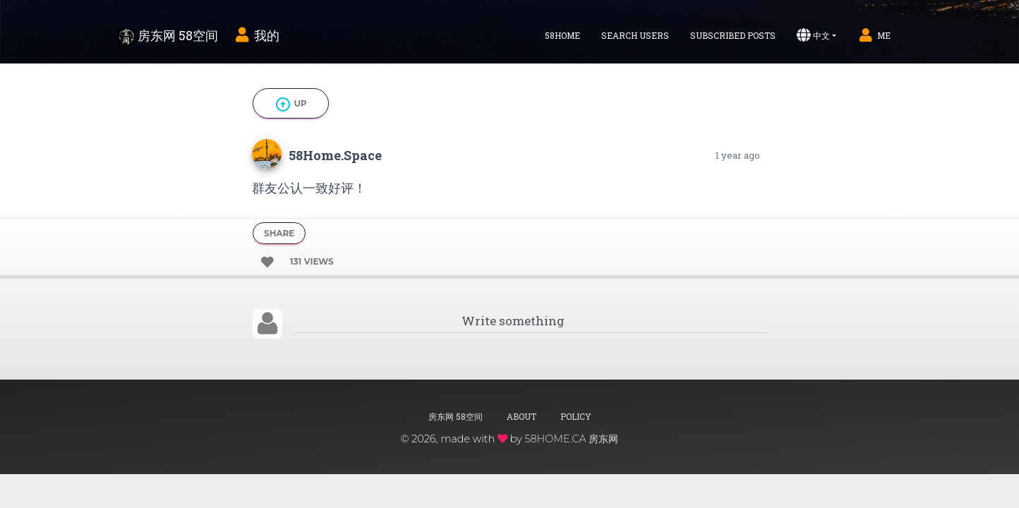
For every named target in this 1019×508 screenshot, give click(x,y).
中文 (813, 35)
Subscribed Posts (733, 35)
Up (291, 104)
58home (562, 35)
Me (874, 35)
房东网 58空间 (168, 36)
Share (279, 233)
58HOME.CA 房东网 (571, 439)
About (521, 416)
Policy (575, 416)
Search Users (635, 35)
